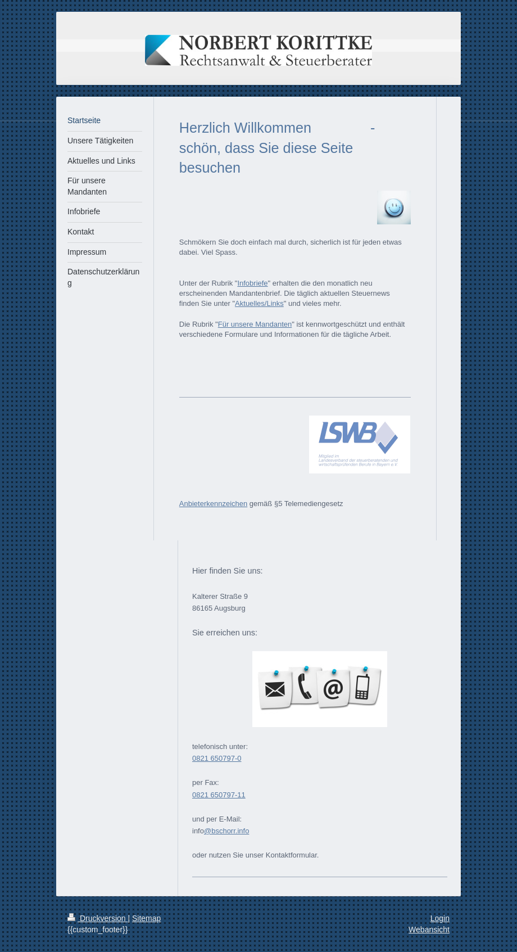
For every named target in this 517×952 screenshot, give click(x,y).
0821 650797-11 (219, 795)
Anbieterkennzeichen (213, 503)
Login (440, 918)
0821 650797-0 (216, 758)
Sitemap (146, 918)
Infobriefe (252, 283)
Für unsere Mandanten (255, 324)
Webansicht (429, 929)
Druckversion (97, 918)
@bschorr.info (226, 831)
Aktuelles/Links (259, 303)
